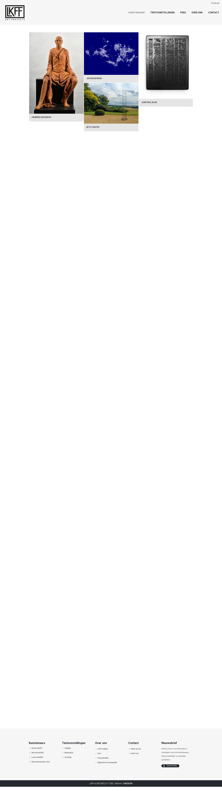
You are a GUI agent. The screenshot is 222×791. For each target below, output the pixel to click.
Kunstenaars (136, 12)
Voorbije (68, 757)
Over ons (197, 12)
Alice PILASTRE (37, 753)
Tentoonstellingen (162, 12)
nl (218, 3)
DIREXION (127, 783)
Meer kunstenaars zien (40, 762)
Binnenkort (69, 753)
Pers (183, 12)
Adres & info (136, 749)
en (215, 3)
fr (212, 3)
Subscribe (170, 766)
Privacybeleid (103, 758)
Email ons (135, 753)
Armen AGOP (36, 748)
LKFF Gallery (103, 749)
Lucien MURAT (37, 757)
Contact (213, 12)
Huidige (68, 748)
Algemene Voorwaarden (107, 762)
